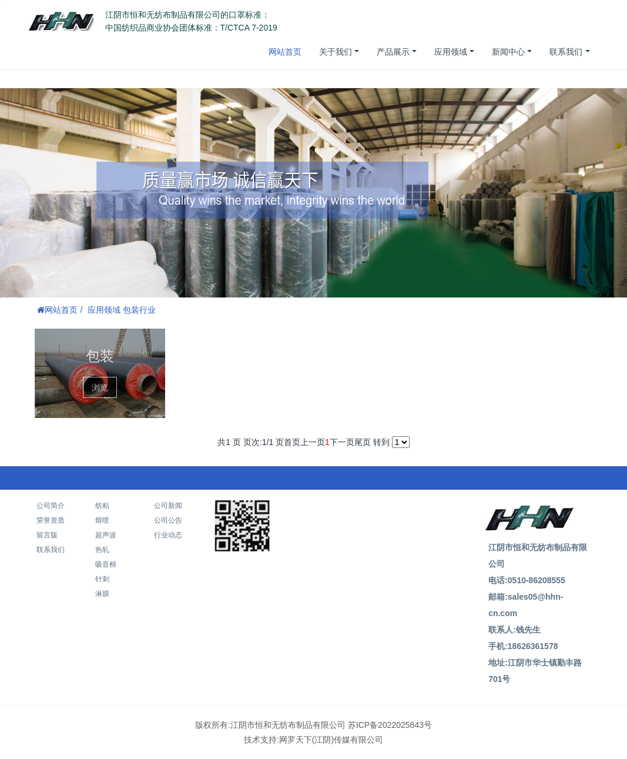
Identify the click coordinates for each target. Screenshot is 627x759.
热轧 (102, 550)
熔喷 (102, 520)
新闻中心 (508, 51)
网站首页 (285, 51)
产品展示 (393, 51)
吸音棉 (105, 564)
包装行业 (139, 310)
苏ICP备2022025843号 (390, 725)
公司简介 (50, 505)
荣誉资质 (50, 520)
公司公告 (168, 520)
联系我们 (565, 51)
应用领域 (450, 51)
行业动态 (168, 535)
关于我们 (335, 51)
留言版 (47, 535)
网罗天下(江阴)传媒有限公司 (331, 739)
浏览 (100, 387)
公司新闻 (168, 505)
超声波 (105, 535)
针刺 (102, 579)
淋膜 (102, 594)
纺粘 (102, 505)
